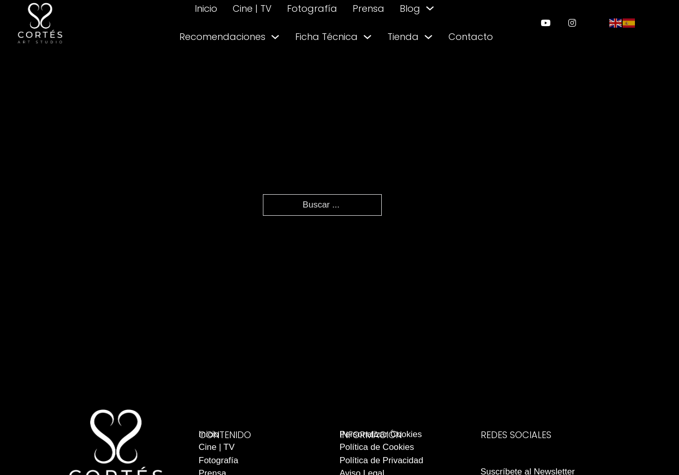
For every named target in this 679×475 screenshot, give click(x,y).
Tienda (403, 36)
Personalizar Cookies (381, 434)
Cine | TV (252, 8)
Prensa (368, 8)
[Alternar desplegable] (430, 8)
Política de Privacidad (381, 460)
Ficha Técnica (326, 36)
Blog (410, 8)
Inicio (206, 8)
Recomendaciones (222, 36)
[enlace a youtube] (545, 23)
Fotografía (312, 8)
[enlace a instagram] (572, 23)
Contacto (470, 36)
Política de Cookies (377, 447)
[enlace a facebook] (520, 451)
